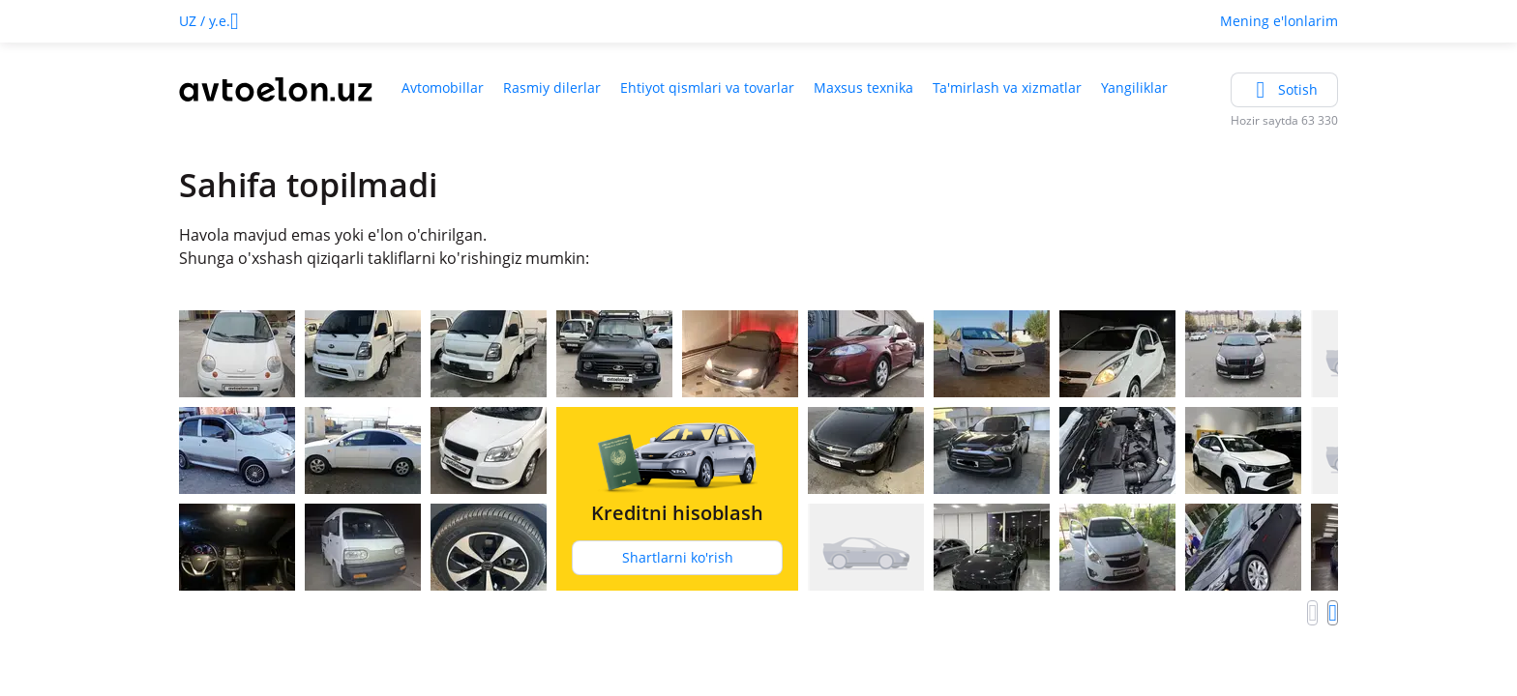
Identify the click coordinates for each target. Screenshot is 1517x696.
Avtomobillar (443, 87)
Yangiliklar (1134, 87)
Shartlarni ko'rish (677, 557)
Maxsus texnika (863, 87)
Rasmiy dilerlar (552, 87)
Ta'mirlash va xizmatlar (1007, 87)
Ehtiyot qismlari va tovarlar (707, 87)
